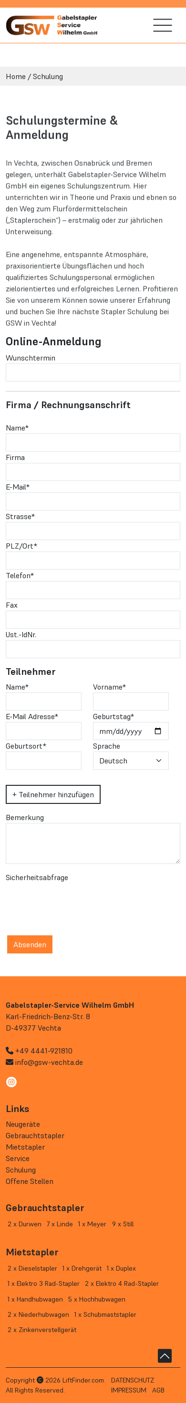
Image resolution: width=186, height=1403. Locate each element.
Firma (15, 457)
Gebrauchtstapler (35, 1135)
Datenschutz (132, 1380)
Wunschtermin (30, 357)
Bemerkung (25, 817)
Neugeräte (23, 1124)
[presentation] (78, 901)
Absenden (29, 944)
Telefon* (20, 575)
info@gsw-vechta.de (49, 1062)
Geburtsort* (26, 746)
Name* (17, 427)
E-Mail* (18, 486)
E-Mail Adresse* (32, 716)
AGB (158, 1390)
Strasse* (20, 516)
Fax (12, 605)
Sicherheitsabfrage (37, 877)
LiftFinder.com (83, 1380)
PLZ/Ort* (21, 546)
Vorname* (109, 686)
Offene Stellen (29, 1181)
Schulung (48, 76)
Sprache (106, 746)
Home (16, 76)
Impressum (128, 1390)
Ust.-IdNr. (21, 634)
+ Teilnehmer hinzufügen (53, 794)
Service (18, 1158)
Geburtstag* (113, 716)
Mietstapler (25, 1147)
